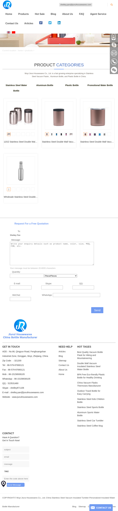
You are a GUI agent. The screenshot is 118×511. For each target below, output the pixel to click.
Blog (53, 14)
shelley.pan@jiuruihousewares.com (75, 4)
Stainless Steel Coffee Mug (90, 426)
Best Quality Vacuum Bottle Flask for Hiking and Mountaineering (90, 355)
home (20, 50)
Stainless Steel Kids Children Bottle (90, 400)
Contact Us (11, 23)
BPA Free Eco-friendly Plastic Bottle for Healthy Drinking (91, 376)
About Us (67, 14)
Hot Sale (40, 14)
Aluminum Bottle (44, 85)
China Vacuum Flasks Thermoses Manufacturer (89, 384)
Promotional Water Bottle (100, 85)
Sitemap (62, 360)
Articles (28, 23)
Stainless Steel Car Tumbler (90, 420)
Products (23, 14)
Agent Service (98, 14)
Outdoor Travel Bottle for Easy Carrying (88, 392)
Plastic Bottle (72, 85)
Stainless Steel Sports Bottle (90, 407)
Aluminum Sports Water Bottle (88, 414)
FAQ (81, 14)
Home (8, 14)
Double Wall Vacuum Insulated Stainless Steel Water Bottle (88, 366)
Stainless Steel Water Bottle (16, 88)
